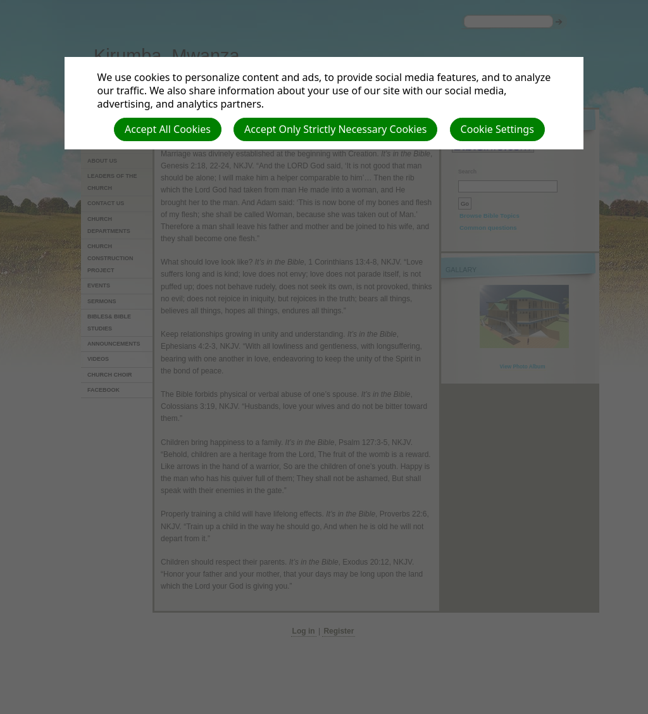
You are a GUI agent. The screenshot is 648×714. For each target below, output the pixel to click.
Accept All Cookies (168, 129)
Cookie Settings (497, 129)
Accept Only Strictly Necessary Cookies (335, 129)
